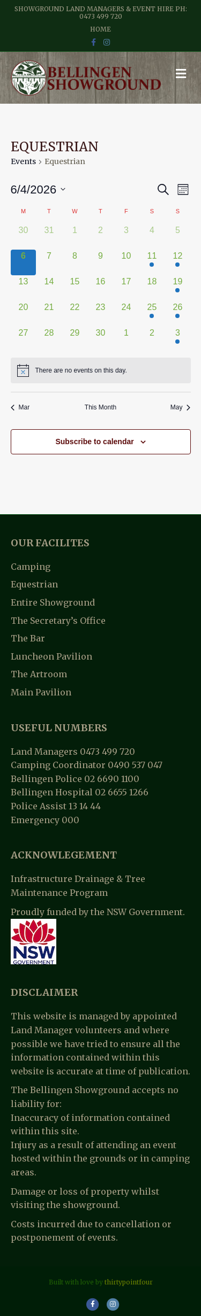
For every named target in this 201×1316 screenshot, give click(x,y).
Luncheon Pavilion (51, 656)
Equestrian (34, 584)
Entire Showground (53, 602)
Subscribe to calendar (94, 441)
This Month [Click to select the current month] (100, 407)
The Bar (28, 638)
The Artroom (39, 674)
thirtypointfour (129, 1282)
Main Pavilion (41, 692)
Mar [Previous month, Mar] (20, 407)
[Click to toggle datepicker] (38, 189)
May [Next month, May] (180, 407)
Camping (30, 566)
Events (23, 161)
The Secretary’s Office (58, 620)
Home (100, 29)
